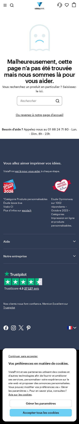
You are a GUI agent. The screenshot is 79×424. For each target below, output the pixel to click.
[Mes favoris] (67, 5)
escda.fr (27, 210)
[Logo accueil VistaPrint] (39, 5)
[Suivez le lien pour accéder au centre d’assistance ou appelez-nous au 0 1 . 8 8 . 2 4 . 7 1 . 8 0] (59, 5)
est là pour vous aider (27, 171)
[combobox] (36, 101)
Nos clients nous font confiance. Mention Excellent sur (35, 305)
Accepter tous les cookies (41, 412)
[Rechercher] (57, 101)
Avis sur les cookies (20, 394)
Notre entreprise (39, 256)
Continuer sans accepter (23, 356)
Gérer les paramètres (41, 403)
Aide (39, 241)
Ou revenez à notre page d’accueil (39, 115)
